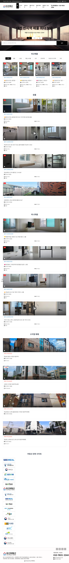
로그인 (59, 1)
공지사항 (20, 6)
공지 (9, 549)
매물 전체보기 (38, 6)
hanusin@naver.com (17, 1)
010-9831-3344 (7, 1)
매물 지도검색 (32, 6)
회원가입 (64, 1)
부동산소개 (26, 6)
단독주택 (43, 58)
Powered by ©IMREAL (30, 560)
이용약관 (14, 549)
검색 (62, 43)
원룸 (14, 58)
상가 (36, 58)
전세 (34, 38)
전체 (8, 58)
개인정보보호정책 (22, 549)
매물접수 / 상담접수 (46, 6)
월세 (29, 38)
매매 (40, 38)
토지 (61, 58)
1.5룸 (20, 58)
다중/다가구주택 (52, 58)
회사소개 (4, 549)
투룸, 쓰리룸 (28, 58)
